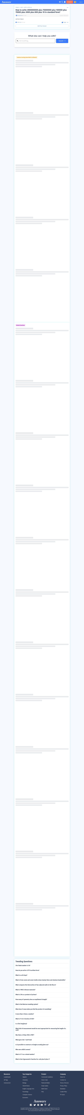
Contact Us (63, 1080)
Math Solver (44, 1088)
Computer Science (27, 1094)
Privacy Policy (63, 1086)
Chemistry (25, 1080)
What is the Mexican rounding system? (27, 1004)
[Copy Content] (64, 22)
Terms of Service (64, 1083)
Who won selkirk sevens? (23, 1049)
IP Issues (62, 1094)
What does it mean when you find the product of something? (33, 1009)
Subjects (17, 7)
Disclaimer (62, 1088)
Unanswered (7, 1083)
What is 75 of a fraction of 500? (25, 1019)
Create (69, 2)
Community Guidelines (47, 1077)
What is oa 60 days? (21, 975)
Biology (24, 1083)
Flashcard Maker (45, 1083)
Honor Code (44, 1080)
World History (26, 1086)
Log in (81, 2)
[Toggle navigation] (60, 1)
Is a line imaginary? (21, 1024)
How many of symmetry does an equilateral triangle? (31, 999)
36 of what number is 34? (23, 965)
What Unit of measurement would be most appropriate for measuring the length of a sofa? (41, 1029)
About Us (62, 1077)
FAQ (42, 1091)
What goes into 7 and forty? (24, 1040)
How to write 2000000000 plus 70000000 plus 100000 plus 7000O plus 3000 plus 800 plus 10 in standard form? (41, 11)
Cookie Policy (63, 1091)
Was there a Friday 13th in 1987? (25, 1035)
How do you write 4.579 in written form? (27, 970)
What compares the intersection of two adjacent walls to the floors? (36, 985)
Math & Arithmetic (28, 7)
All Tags (6, 1080)
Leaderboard (7, 1077)
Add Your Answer (42, 26)
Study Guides (44, 1086)
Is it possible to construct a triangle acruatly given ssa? (32, 1045)
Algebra (25, 1077)
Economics (25, 1097)
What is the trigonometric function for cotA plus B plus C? (33, 1059)
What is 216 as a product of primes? (26, 994)
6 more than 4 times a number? (25, 1014)
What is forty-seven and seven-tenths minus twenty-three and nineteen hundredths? (40, 980)
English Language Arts (28, 1088)
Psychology (25, 1091)
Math (22, 7)
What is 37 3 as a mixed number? (25, 1054)
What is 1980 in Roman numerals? (25, 990)
